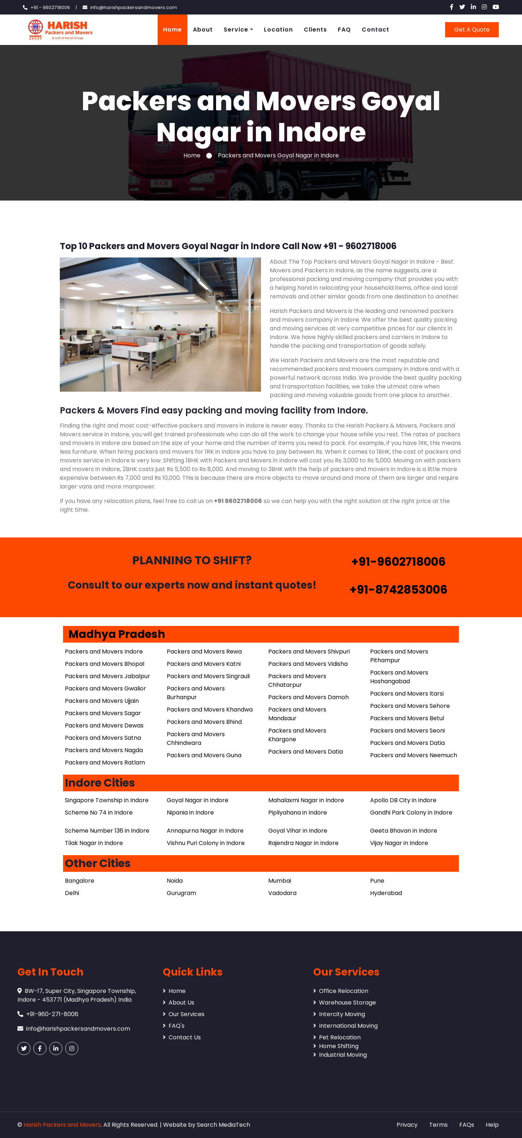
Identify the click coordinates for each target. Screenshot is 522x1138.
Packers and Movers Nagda (104, 750)
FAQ (344, 29)
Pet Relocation (337, 1037)
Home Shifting (336, 1046)
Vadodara (282, 893)
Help (492, 1125)
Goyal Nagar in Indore (197, 800)
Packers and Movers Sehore (410, 706)
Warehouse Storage (344, 1002)
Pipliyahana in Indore (297, 812)
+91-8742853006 (398, 589)
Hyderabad (386, 893)
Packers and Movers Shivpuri (309, 651)
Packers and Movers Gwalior (105, 688)
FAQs (466, 1125)
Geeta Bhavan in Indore (403, 830)
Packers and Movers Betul (407, 718)
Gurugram (181, 893)
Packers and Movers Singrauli (208, 676)
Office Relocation (340, 991)
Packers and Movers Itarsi (407, 693)
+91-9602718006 (398, 561)
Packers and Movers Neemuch (413, 755)
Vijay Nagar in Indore (399, 843)
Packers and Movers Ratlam (105, 762)
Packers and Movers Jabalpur (107, 676)
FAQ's (174, 1026)
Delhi (72, 893)
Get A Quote (472, 29)
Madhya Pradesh (117, 634)
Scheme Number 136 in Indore (107, 830)
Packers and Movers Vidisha (308, 664)
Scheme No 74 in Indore (99, 812)
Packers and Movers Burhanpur (196, 692)
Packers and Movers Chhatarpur (297, 680)
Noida (175, 881)
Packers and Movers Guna (204, 755)
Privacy (407, 1125)
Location (278, 29)
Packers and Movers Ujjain (102, 701)
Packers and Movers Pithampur (399, 655)
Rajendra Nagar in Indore (303, 843)
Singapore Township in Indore (107, 800)
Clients (315, 29)
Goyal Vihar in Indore (297, 830)
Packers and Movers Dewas (104, 725)
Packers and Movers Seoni (407, 730)
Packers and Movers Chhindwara (196, 738)
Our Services (183, 1014)
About (203, 29)
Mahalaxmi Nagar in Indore (306, 800)
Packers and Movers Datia (305, 751)
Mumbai (279, 881)
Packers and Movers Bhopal (104, 664)
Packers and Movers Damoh (308, 697)
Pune (377, 881)
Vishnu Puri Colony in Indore (206, 843)
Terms (438, 1125)
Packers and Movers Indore (104, 651)
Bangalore (79, 881)
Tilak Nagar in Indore (94, 843)
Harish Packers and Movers (62, 1125)
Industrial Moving (340, 1055)
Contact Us (182, 1037)
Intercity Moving (339, 1014)
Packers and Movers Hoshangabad (399, 676)
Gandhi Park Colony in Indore (411, 812)
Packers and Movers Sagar (103, 713)
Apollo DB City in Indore (403, 800)
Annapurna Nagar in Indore (205, 830)
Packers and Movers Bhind (204, 722)
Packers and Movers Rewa (204, 651)
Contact (375, 29)
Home (172, 29)
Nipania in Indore (190, 812)
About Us (178, 1002)
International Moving (345, 1026)
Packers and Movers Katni (204, 664)
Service (236, 29)
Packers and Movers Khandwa (210, 709)
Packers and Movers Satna (103, 738)
